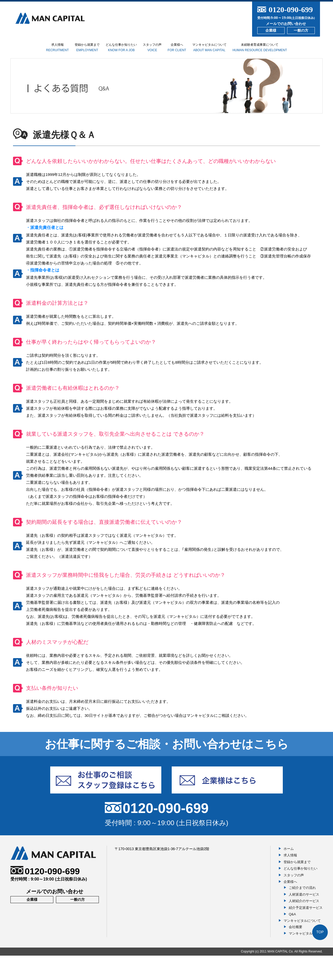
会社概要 (295, 937)
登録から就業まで (70, 50)
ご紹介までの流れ (302, 898)
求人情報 (29, 48)
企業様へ (191, 52)
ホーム (289, 859)
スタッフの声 (158, 50)
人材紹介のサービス (304, 911)
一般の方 (301, 30)
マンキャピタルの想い (306, 944)
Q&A (292, 924)
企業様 (270, 30)
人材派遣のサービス (304, 905)
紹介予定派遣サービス (306, 918)
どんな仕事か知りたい (116, 50)
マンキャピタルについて (233, 50)
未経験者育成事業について (291, 50)
